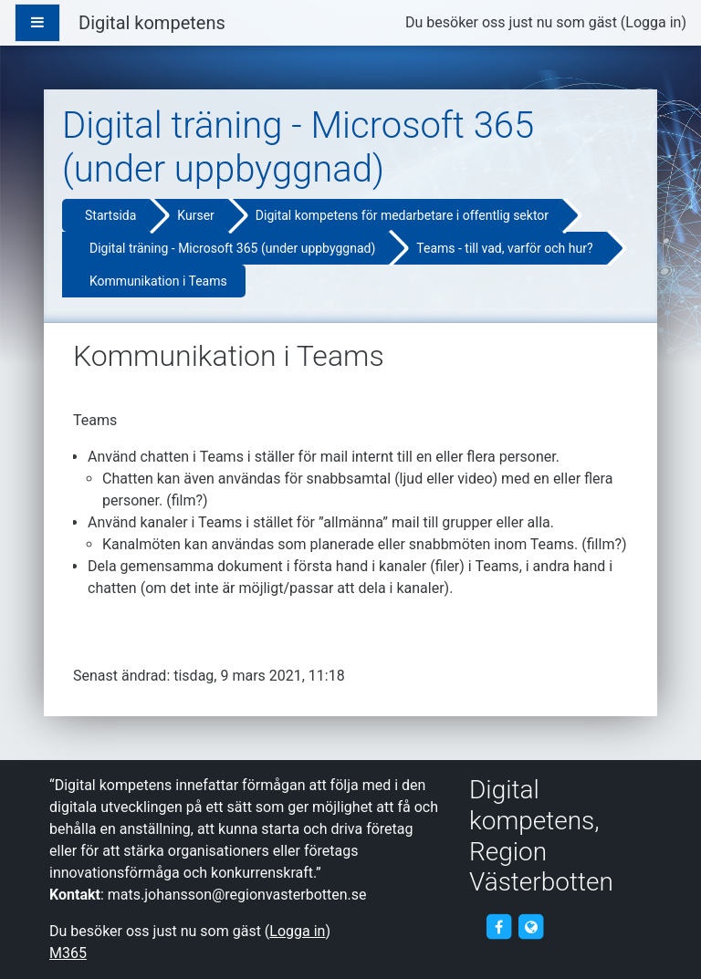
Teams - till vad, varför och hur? (504, 248)
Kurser (195, 215)
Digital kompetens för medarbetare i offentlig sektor (402, 215)
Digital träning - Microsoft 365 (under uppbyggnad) (232, 248)
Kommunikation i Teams (158, 281)
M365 (68, 953)
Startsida (110, 215)
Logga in (653, 22)
